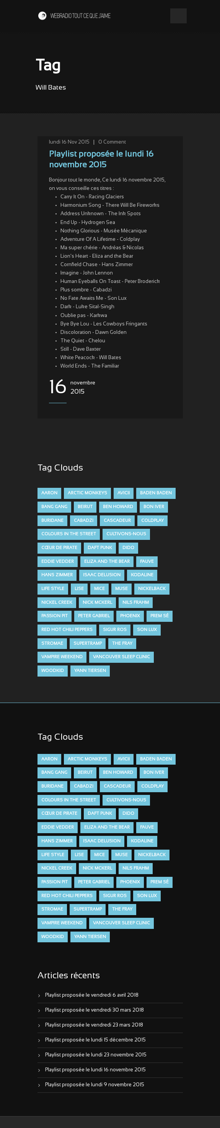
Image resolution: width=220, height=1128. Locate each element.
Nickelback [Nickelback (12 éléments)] (152, 589)
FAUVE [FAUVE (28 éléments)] (147, 562)
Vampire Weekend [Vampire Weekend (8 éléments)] (62, 657)
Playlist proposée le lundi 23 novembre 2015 (96, 1055)
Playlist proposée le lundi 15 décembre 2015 (95, 1040)
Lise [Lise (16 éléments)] (79, 589)
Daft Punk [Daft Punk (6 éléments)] (100, 548)
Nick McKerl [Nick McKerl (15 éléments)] (97, 603)
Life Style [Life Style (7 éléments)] (52, 589)
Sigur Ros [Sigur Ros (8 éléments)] (115, 630)
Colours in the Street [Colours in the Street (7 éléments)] (68, 534)
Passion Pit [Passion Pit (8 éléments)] (54, 616)
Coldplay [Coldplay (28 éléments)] (152, 521)
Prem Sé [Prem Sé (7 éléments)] (159, 616)
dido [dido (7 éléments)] (128, 548)
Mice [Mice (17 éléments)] (99, 589)
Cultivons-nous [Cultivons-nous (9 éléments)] (126, 534)
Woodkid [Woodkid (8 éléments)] (52, 671)
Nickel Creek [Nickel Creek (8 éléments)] (56, 603)
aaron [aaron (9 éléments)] (49, 493)
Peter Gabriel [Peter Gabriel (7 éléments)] (94, 616)
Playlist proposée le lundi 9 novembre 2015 (94, 1085)
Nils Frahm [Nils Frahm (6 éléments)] (135, 603)
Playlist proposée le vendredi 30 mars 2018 (94, 1010)
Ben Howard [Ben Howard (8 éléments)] (118, 507)
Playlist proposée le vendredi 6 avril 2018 (92, 995)
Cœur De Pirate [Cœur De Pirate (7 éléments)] (59, 548)
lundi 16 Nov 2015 (69, 142)
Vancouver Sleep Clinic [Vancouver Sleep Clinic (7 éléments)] (121, 657)
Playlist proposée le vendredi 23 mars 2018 (94, 1025)
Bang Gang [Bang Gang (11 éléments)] (54, 507)
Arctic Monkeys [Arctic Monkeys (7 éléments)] (87, 493)
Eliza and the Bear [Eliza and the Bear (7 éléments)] (107, 562)
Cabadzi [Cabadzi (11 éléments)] (83, 521)
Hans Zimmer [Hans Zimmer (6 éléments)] (57, 575)
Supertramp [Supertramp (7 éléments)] (87, 644)
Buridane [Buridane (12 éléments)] (52, 521)
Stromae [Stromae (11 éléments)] (52, 644)
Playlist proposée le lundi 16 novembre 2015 (95, 1070)
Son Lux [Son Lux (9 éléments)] (147, 630)
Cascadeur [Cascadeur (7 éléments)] (117, 521)
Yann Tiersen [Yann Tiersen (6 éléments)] (90, 671)
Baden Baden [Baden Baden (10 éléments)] (156, 493)
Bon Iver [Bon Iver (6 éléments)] (153, 507)
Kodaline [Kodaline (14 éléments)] (142, 575)
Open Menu (178, 15)
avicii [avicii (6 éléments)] (123, 493)
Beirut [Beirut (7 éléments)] (85, 507)
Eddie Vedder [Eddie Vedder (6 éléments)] (57, 562)
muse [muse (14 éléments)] (121, 589)
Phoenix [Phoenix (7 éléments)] (130, 616)
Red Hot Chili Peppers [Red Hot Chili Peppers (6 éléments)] (67, 630)
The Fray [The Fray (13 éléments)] (122, 644)
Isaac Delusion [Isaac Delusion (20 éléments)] (102, 575)
